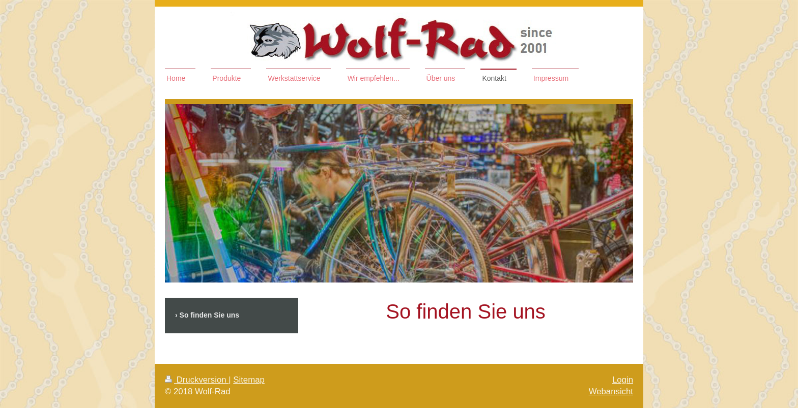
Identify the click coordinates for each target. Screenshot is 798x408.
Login (622, 380)
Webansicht (611, 391)
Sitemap (249, 380)
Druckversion (197, 380)
